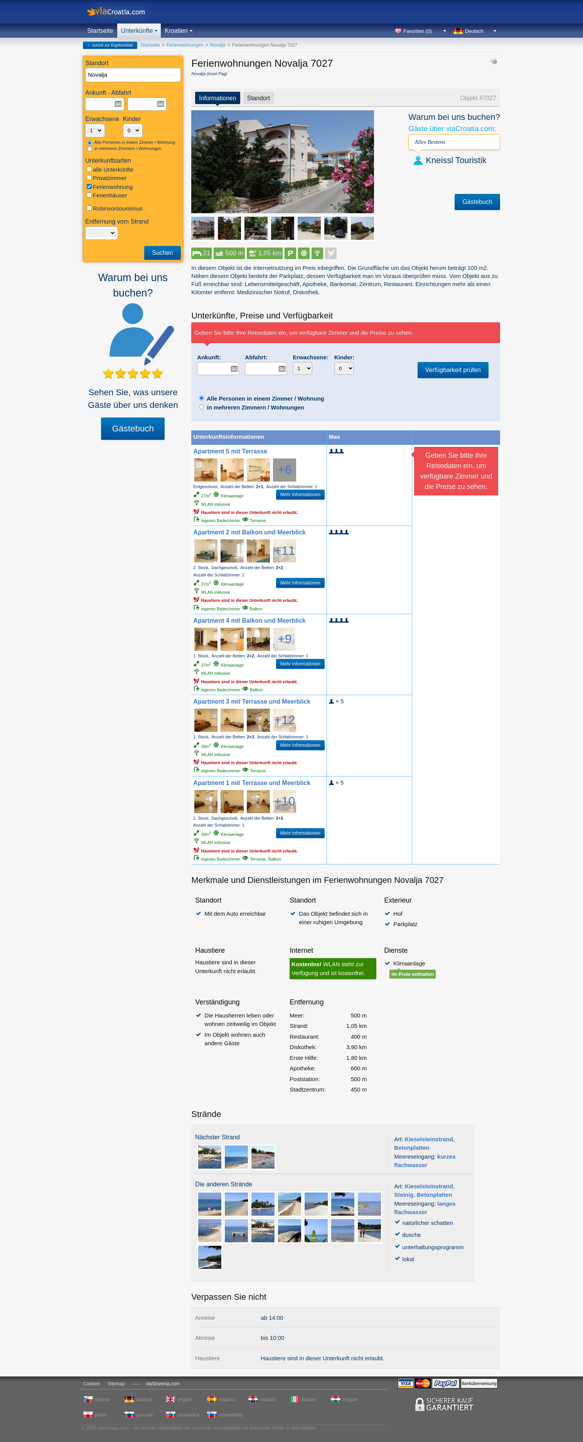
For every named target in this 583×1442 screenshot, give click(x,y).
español (227, 1399)
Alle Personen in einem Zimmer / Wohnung (131, 142)
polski (101, 1415)
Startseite (100, 30)
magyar (350, 1399)
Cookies (91, 1383)
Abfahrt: (256, 357)
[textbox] (133, 75)
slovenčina (188, 1415)
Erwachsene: (311, 357)
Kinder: (344, 357)
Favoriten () (417, 31)
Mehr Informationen (300, 494)
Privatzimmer (107, 178)
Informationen (217, 98)
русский (144, 1415)
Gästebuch (133, 428)
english (184, 1399)
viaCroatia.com (123, 12)
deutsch (144, 1399)
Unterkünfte (137, 30)
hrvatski (268, 1399)
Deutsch (474, 31)
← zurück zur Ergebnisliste (110, 45)
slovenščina (230, 1415)
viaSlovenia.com (162, 1383)
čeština (102, 1399)
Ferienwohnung (110, 187)
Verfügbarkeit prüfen (453, 370)
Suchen (162, 252)
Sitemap (116, 1383)
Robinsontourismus (114, 208)
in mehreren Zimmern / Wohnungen (124, 149)
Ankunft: (209, 357)
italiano (308, 1399)
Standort (258, 98)
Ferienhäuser (107, 195)
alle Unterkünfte (110, 169)
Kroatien (176, 30)
